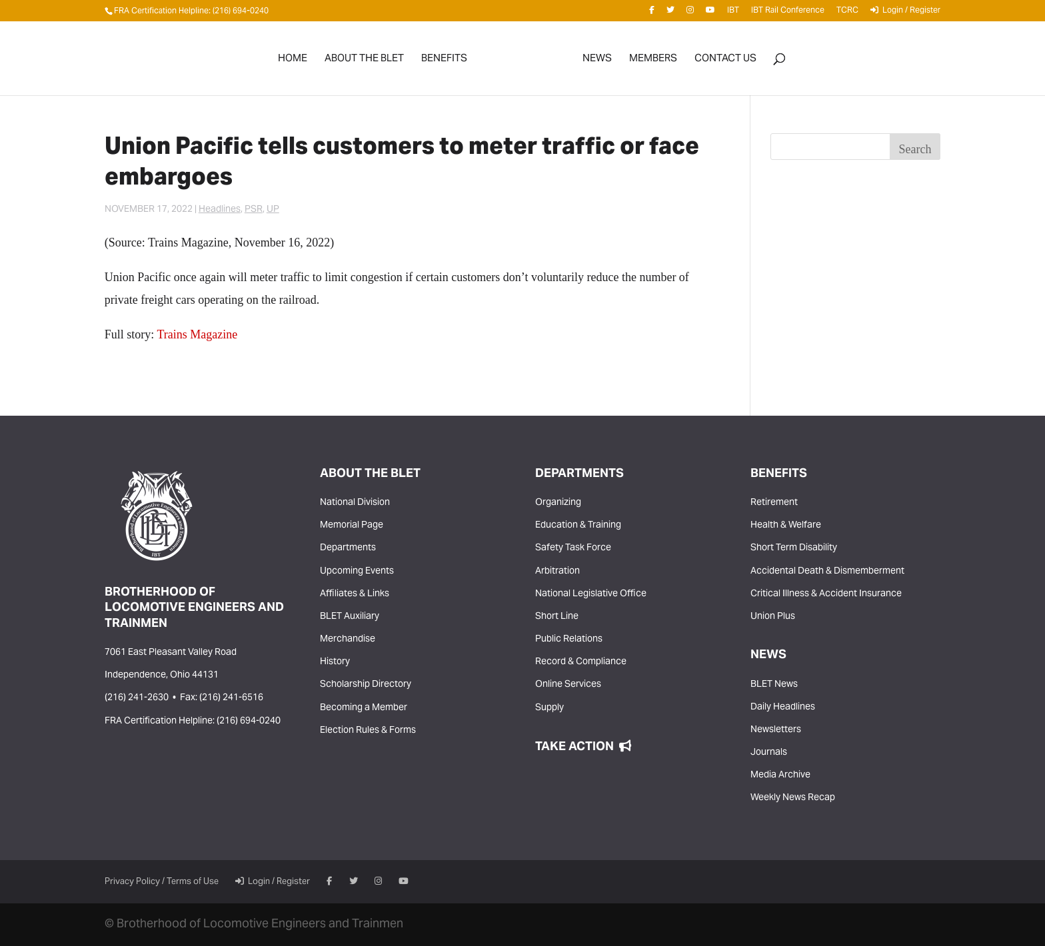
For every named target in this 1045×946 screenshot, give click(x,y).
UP (273, 210)
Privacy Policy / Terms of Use (162, 882)
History (335, 662)
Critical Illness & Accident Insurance (826, 594)
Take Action (583, 747)
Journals (768, 753)
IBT (733, 13)
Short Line (556, 617)
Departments (348, 548)
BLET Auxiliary (349, 617)
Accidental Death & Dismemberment (827, 572)
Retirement (774, 503)
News (597, 61)
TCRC (847, 13)
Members (653, 61)
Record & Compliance (580, 662)
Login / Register (905, 12)
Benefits (444, 61)
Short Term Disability (793, 548)
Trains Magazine (197, 334)
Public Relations (568, 640)
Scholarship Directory (365, 685)
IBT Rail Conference (787, 13)
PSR (254, 210)
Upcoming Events (357, 572)
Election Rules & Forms (368, 731)
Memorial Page (351, 526)
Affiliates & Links (354, 594)
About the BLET (364, 61)
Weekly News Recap (792, 798)
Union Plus (772, 617)
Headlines (220, 210)
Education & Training (578, 526)
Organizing (558, 503)
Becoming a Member (363, 708)
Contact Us (725, 61)
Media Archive (780, 775)
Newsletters (775, 730)
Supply (549, 708)
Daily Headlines (782, 707)
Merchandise (347, 640)
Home (292, 61)
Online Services (568, 685)
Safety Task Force (573, 548)
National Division (355, 503)
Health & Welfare (785, 526)
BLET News (774, 685)
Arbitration (557, 572)
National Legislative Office (590, 594)
